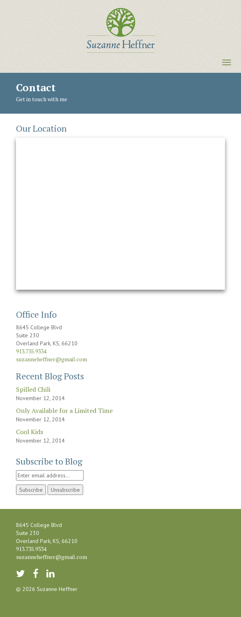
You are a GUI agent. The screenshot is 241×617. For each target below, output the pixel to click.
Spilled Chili (33, 389)
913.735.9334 (31, 351)
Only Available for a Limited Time (64, 410)
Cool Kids (29, 431)
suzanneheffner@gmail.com (51, 359)
